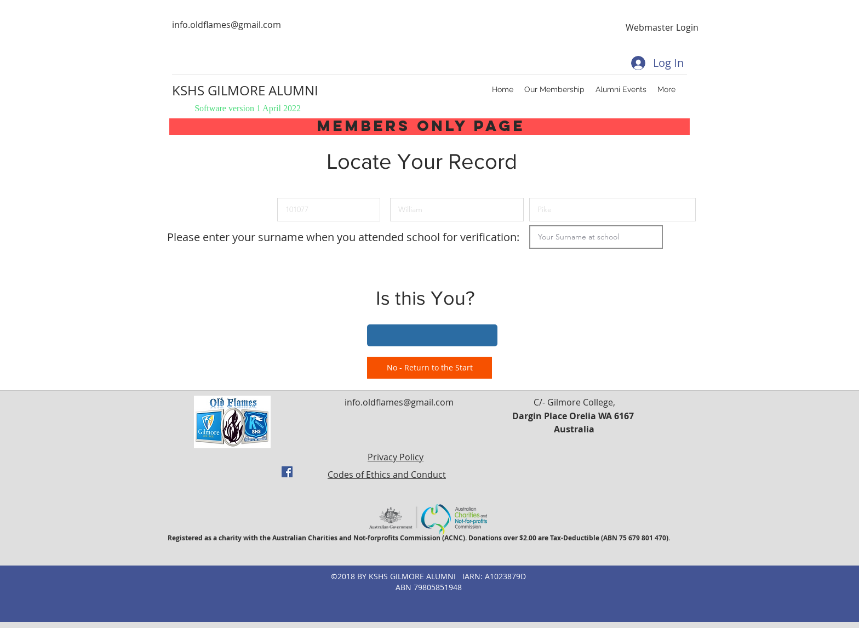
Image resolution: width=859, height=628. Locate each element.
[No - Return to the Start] (429, 368)
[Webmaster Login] (661, 27)
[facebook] (287, 471)
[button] (432, 335)
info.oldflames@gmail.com (226, 25)
